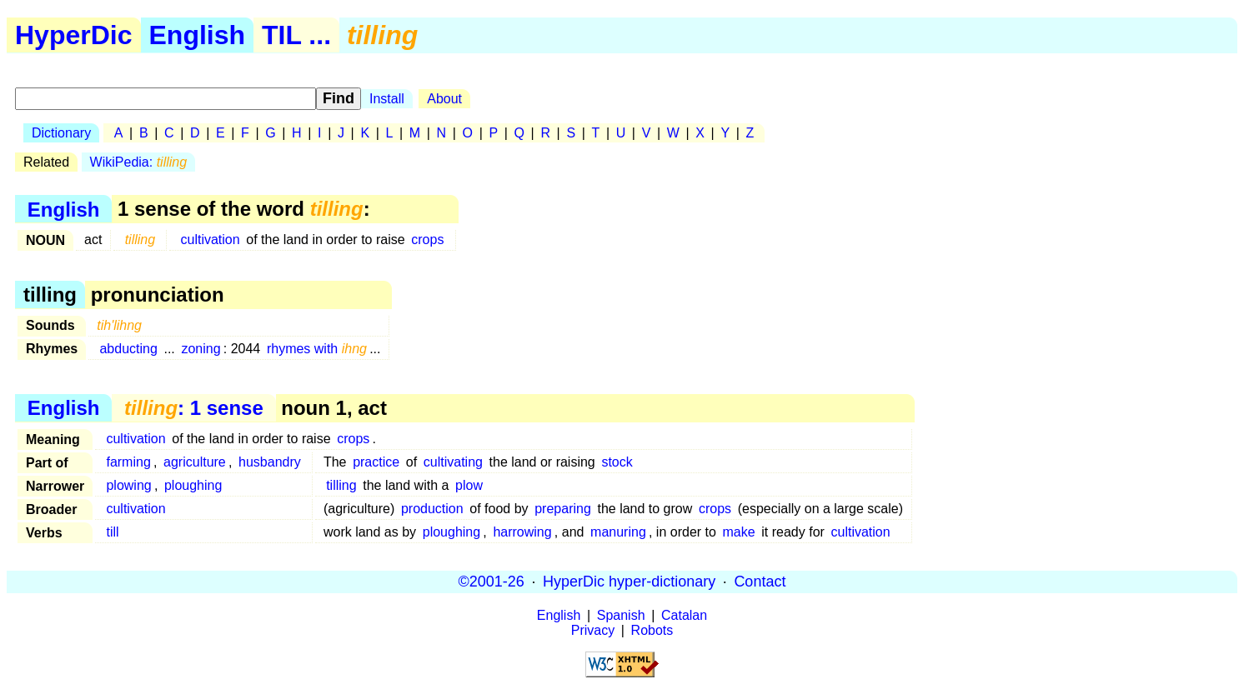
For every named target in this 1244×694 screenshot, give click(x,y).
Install (386, 99)
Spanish (621, 615)
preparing (562, 509)
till (112, 532)
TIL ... (296, 35)
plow (469, 485)
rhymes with (317, 349)
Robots (652, 630)
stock (616, 462)
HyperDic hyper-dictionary (629, 581)
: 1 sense (193, 408)
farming (128, 462)
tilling (341, 485)
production (432, 509)
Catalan (684, 615)
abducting (128, 349)
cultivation (209, 239)
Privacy (592, 630)
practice (376, 462)
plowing (128, 485)
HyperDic (74, 35)
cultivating (453, 462)
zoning (200, 349)
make (739, 532)
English (197, 35)
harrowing (522, 532)
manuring (618, 532)
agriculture (194, 462)
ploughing (193, 485)
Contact (759, 581)
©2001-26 (491, 581)
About (444, 99)
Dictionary (61, 133)
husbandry (269, 462)
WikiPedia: (139, 162)
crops (427, 239)
